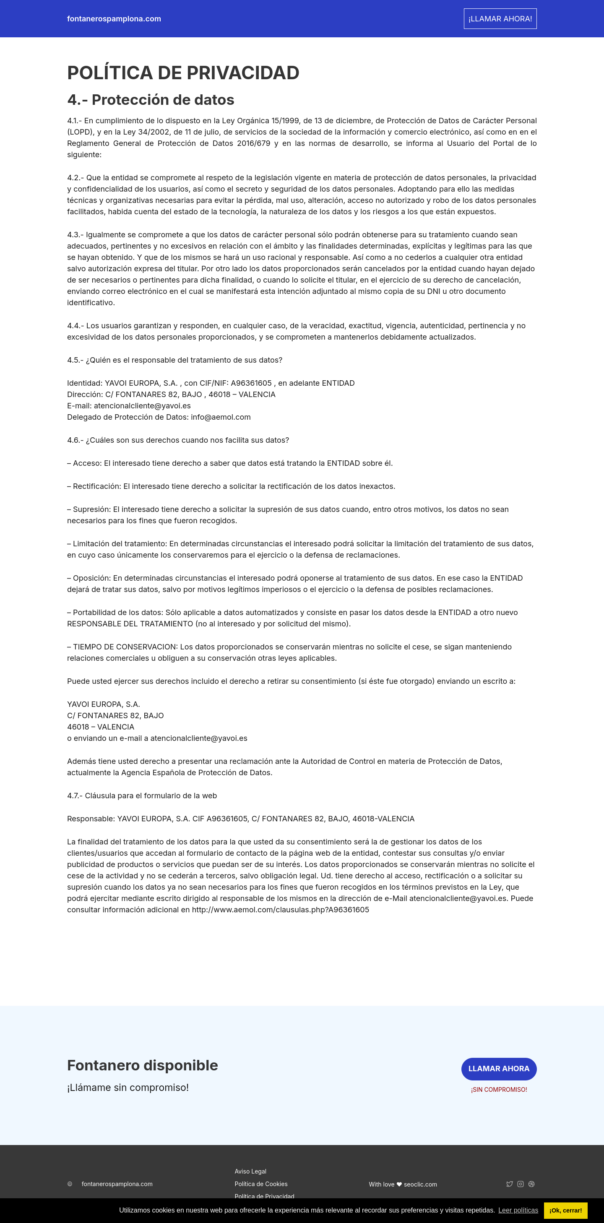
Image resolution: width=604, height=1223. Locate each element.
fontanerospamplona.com (117, 1183)
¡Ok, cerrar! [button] (565, 1210)
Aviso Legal (251, 1171)
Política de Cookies (261, 1183)
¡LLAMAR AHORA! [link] (500, 18)
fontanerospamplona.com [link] (114, 18)
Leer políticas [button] (518, 1210)
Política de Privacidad (264, 1196)
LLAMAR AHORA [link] (499, 1068)
